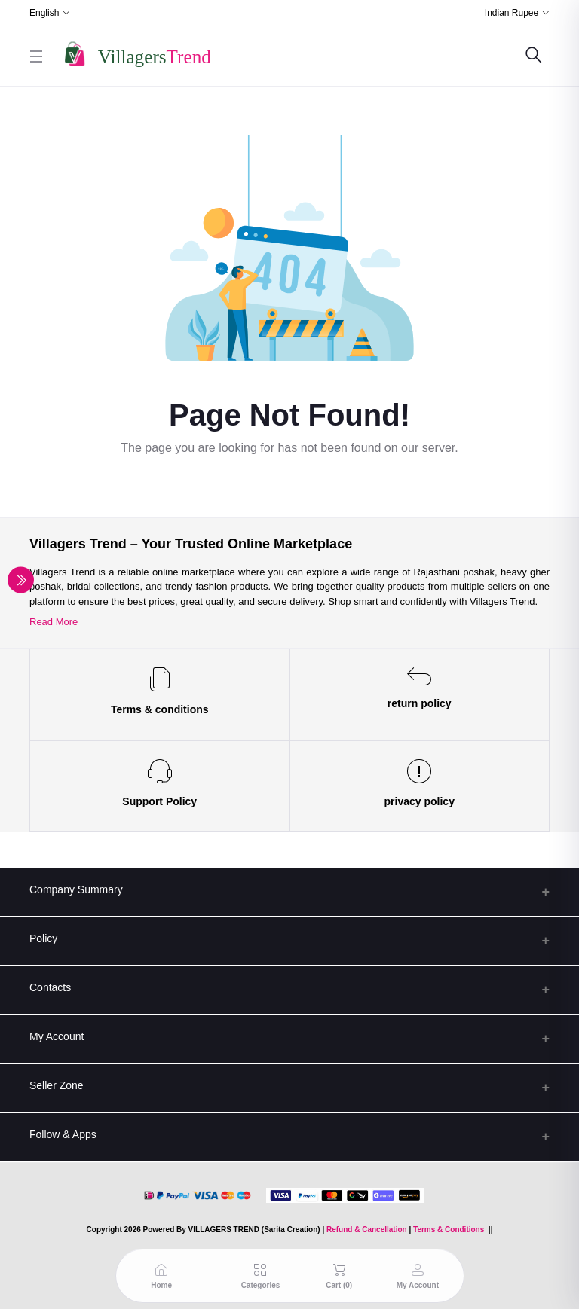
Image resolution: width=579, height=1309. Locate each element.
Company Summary (76, 889)
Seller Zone (56, 1085)
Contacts (50, 987)
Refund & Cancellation (366, 1229)
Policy (43, 938)
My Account (56, 1036)
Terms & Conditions (448, 1229)
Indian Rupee (511, 13)
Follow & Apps (62, 1134)
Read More (53, 621)
